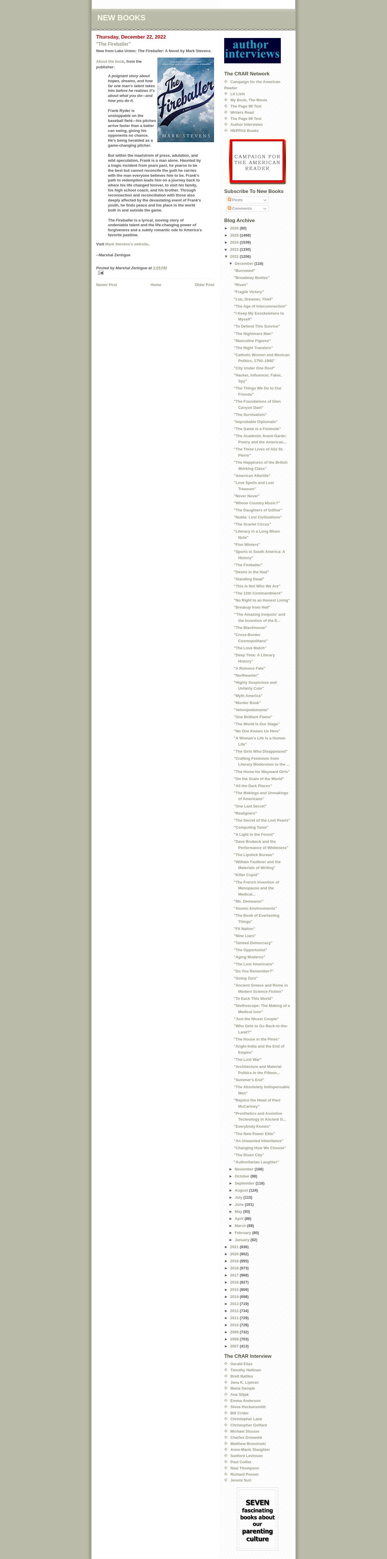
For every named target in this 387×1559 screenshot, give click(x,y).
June (240, 1204)
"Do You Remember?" (253, 971)
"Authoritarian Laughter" (256, 1162)
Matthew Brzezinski (248, 1443)
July (239, 1197)
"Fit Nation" (244, 929)
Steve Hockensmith (248, 1407)
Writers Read (242, 112)
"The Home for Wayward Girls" (262, 771)
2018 (235, 1268)
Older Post (204, 285)
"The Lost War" (247, 1059)
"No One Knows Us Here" (257, 731)
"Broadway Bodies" (251, 277)
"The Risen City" (249, 1155)
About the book (110, 61)
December (244, 263)
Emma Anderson (245, 1400)
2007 (235, 1346)
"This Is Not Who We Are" (257, 586)
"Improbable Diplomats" (256, 422)
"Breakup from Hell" (252, 607)
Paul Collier (241, 1462)
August (242, 1190)
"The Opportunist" (250, 950)
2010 (235, 1325)
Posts (235, 200)
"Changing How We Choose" (260, 1148)
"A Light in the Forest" (254, 834)
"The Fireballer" (113, 44)
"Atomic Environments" (255, 908)
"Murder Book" (247, 703)
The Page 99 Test (245, 106)
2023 (235, 249)
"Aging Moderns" (249, 957)
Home (155, 285)
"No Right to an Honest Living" (262, 600)
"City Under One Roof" (254, 368)
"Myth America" (248, 695)
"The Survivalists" (250, 414)
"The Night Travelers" (253, 348)
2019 (235, 1261)
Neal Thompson (244, 1468)
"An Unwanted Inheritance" (258, 1141)
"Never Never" (247, 496)
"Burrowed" (244, 270)
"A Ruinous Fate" (249, 668)
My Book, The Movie (248, 100)
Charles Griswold (246, 1437)
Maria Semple (242, 1388)
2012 (235, 1311)
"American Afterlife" (252, 475)
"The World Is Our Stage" (257, 724)
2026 (235, 228)
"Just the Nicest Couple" (256, 1019)
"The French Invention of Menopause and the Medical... (256, 888)
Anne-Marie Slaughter (250, 1449)
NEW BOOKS (121, 17)
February (243, 1233)
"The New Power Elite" (254, 1134)
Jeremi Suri (240, 1480)
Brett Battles (241, 1376)
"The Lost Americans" (254, 964)
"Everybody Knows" (252, 1126)
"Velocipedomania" (251, 710)
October (242, 1176)
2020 (235, 1254)
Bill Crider (239, 1413)
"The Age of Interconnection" (260, 306)
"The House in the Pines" (256, 1039)
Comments (240, 208)
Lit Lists (237, 94)
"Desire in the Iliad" (251, 572)
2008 (235, 1339)
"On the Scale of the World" (259, 779)
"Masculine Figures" (252, 340)
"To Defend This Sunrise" (257, 326)
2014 (235, 1296)
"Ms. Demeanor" (248, 901)
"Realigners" (245, 813)
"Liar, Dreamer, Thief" (253, 299)
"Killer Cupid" (246, 875)
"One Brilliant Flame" (253, 717)
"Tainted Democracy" (253, 943)
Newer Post (106, 285)
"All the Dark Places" (253, 786)
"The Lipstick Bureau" (254, 855)
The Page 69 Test (245, 118)
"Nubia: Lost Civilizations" (258, 517)
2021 (235, 1247)
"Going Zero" (246, 978)
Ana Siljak (239, 1394)
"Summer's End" (249, 1080)
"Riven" (241, 285)
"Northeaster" (246, 675)
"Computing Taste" (251, 827)
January (242, 1240)
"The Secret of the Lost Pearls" (262, 820)
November (245, 1169)
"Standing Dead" (249, 579)
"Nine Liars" (245, 936)
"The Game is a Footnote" (257, 429)
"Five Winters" (247, 544)
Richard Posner (244, 1474)
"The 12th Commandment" (258, 593)
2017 (235, 1275)
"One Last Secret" (250, 806)
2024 (235, 242)
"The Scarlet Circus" (252, 524)
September (245, 1183)
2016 (235, 1282)
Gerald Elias (241, 1364)
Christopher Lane (246, 1419)
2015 (235, 1289)
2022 (235, 256)
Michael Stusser (245, 1431)
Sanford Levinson (246, 1456)
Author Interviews (246, 124)
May (239, 1211)
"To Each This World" (253, 998)
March (241, 1225)
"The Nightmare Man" (253, 333)
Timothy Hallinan (245, 1370)
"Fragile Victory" (249, 292)
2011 (235, 1318)
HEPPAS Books (244, 130)
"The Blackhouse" (250, 627)
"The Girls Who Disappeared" (260, 751)
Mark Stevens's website (126, 244)
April (240, 1218)
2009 (235, 1332)
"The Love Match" (250, 648)
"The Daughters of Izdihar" (258, 510)
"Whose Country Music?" (257, 503)
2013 (235, 1304)
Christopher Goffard (248, 1425)
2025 (235, 235)
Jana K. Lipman (244, 1382)
